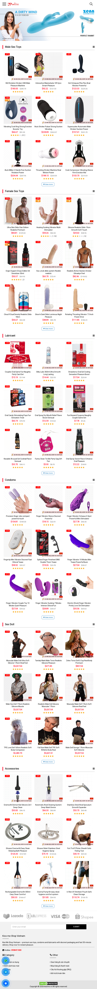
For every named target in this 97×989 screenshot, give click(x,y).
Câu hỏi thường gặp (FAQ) (61, 970)
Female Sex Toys (14, 191)
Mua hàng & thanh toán (60, 966)
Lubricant (10, 335)
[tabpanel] (48, 24)
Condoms (10, 479)
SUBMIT (76, 927)
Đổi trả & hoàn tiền (58, 973)
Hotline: (13, 950)
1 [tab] (47, 38)
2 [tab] (49, 38)
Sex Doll (9, 624)
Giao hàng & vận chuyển (60, 962)
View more (48, 184)
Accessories (12, 768)
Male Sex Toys (13, 46)
